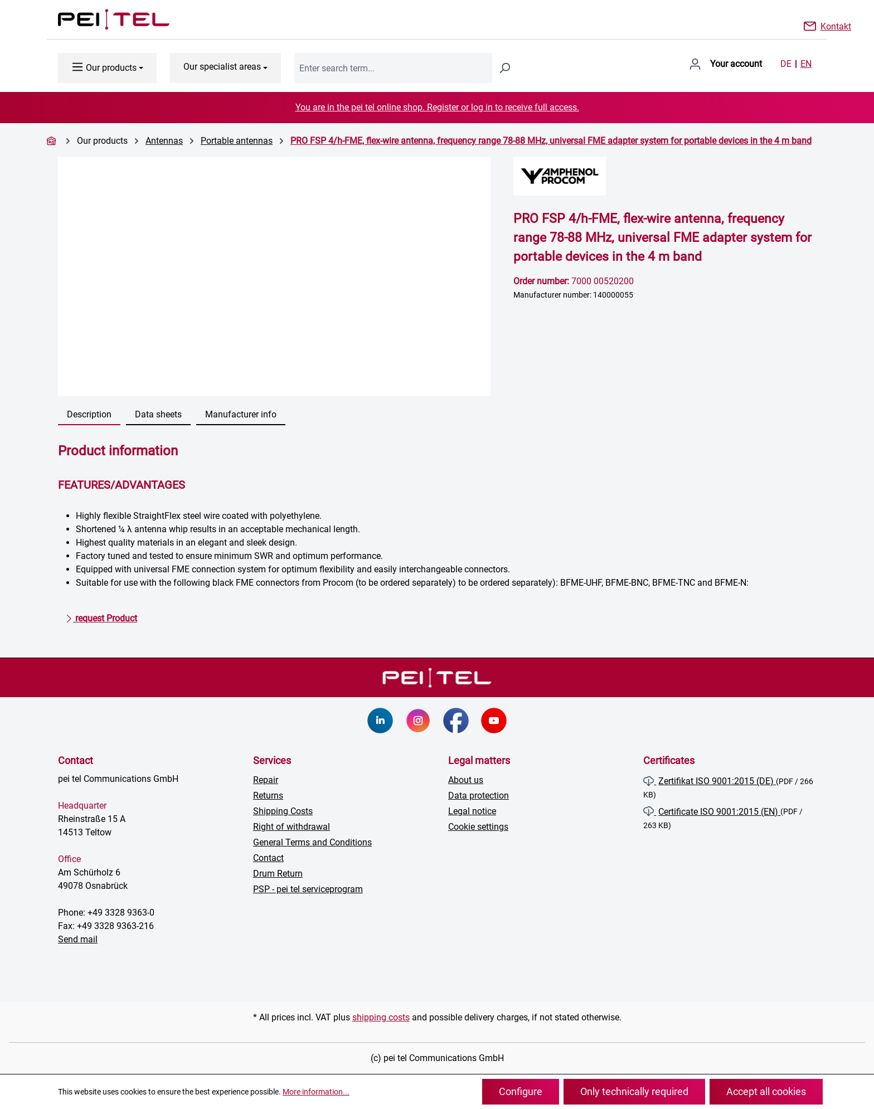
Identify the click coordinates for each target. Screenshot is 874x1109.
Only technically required (634, 1091)
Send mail (78, 939)
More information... (316, 1091)
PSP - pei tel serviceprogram (308, 889)
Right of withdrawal (291, 826)
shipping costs (381, 1017)
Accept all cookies (766, 1091)
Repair (265, 780)
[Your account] (725, 64)
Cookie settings (478, 826)
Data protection (478, 795)
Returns (268, 795)
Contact (268, 858)
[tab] (89, 415)
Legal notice (472, 811)
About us (465, 780)
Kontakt (835, 25)
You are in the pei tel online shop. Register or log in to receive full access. (437, 107)
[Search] (504, 68)
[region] (274, 276)
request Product (101, 616)
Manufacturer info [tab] (240, 414)
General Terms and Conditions (312, 842)
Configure (520, 1091)
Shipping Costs (283, 811)
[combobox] (393, 68)
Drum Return (278, 873)
